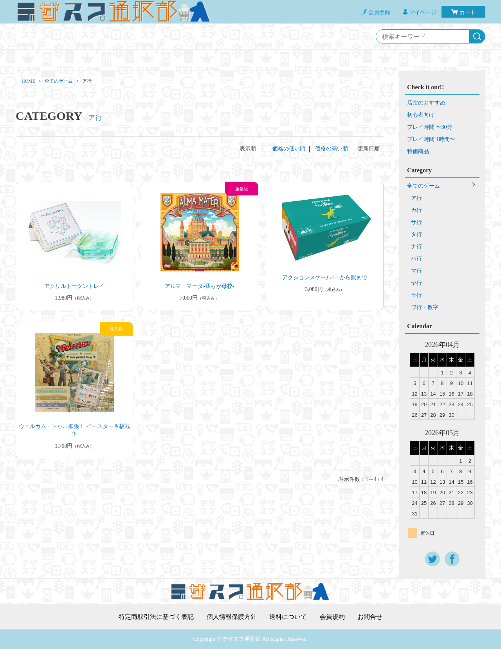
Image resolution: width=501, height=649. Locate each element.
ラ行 (416, 295)
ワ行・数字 (424, 307)
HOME (28, 81)
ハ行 (416, 259)
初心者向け (420, 115)
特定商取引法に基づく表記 (156, 617)
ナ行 (416, 246)
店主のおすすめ (426, 103)
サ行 (416, 222)
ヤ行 (416, 283)
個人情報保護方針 (232, 617)
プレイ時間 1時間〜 (431, 139)
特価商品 (418, 151)
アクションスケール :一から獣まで (324, 277)
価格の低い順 (288, 149)
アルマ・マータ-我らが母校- (199, 286)
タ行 (416, 234)
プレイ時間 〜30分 (429, 127)
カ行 (416, 210)
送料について (288, 617)
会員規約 (332, 617)
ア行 (416, 198)
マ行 (416, 271)
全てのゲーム (59, 81)
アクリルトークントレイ (74, 286)
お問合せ (369, 617)
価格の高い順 (331, 149)
